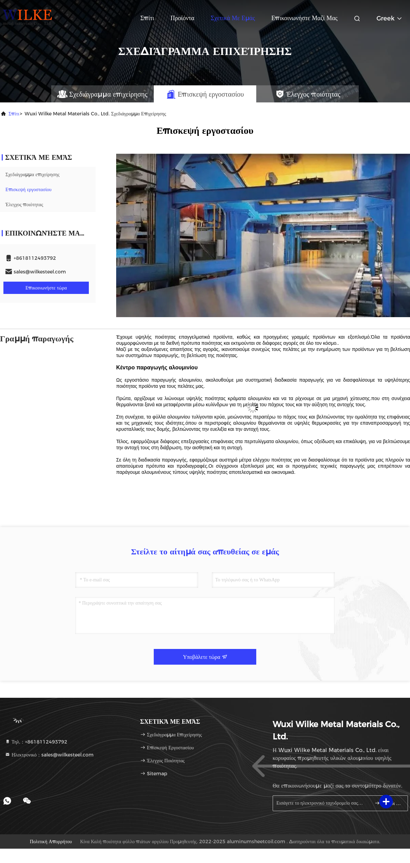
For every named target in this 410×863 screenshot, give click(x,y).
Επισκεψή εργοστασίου (28, 189)
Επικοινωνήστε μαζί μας (304, 18)
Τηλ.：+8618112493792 (36, 742)
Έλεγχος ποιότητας (24, 204)
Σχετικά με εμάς (233, 18)
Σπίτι (147, 18)
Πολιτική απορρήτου (51, 841)
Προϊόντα (182, 18)
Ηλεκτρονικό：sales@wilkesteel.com (49, 755)
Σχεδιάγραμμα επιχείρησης (32, 174)
